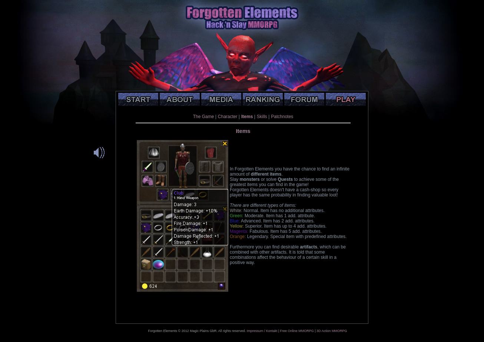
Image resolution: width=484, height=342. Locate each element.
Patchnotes (282, 116)
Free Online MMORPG (297, 331)
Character (228, 116)
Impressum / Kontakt (262, 331)
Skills (262, 116)
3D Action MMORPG (331, 331)
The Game (203, 116)
